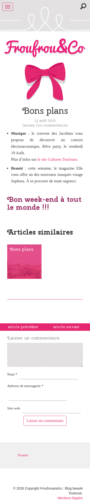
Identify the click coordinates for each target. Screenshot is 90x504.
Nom (12, 374)
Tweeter (23, 455)
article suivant (66, 327)
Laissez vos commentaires (45, 125)
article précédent (23, 327)
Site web (13, 408)
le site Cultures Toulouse (57, 159)
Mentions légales (70, 498)
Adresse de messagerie (25, 386)
